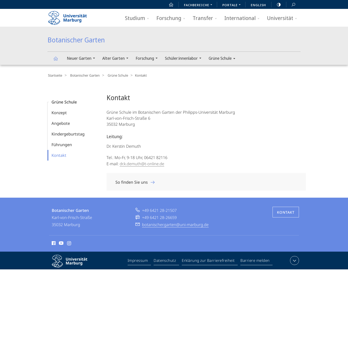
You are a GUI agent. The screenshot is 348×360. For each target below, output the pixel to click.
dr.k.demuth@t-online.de (142, 163)
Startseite (54, 75)
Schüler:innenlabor (184, 59)
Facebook (53, 243)
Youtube (60, 243)
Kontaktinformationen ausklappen (294, 260)
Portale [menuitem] (232, 5)
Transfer (206, 18)
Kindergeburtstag (68, 133)
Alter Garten (116, 59)
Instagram (69, 243)
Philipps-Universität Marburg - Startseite (71, 16)
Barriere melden (255, 260)
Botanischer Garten (58, 60)
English (258, 5)
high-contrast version (276, 4)
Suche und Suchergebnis (291, 4)
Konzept (59, 112)
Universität (283, 18)
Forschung (172, 18)
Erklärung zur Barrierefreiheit (208, 260)
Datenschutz (165, 260)
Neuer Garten (82, 59)
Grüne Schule (223, 59)
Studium (138, 18)
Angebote (60, 122)
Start (169, 4)
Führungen (61, 144)
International (243, 18)
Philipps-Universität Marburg (73, 264)
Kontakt (58, 154)
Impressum (138, 260)
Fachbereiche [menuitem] (199, 5)
